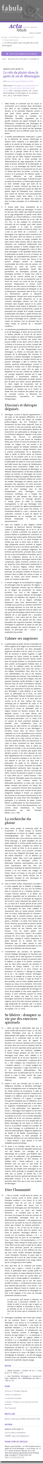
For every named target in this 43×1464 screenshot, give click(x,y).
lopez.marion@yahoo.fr (20, 1436)
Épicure (7, 1419)
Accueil (4, 37)
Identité (22, 1419)
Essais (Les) (15, 1419)
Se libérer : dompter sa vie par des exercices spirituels (23, 1018)
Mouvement (30, 1419)
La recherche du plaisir (18, 821)
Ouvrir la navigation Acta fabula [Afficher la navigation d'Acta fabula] (21, 53)
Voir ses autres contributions (15, 1432)
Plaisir (38, 1419)
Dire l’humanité (18, 1190)
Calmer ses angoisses (21, 638)
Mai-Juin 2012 (28, 37)
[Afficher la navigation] (38, 9)
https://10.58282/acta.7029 (14, 1457)
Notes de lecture (11, 40)
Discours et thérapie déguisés (21, 407)
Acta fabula (14, 37)
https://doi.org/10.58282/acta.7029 (20, 81)
